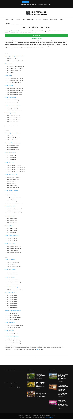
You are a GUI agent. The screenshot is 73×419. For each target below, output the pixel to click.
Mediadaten (23, 4)
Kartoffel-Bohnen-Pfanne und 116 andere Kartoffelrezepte (40, 384)
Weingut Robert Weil (9, 330)
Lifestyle (8, 23)
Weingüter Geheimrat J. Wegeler (12, 336)
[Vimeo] (40, 6)
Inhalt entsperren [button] (36, 35)
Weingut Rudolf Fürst (9, 162)
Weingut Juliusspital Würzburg (11, 190)
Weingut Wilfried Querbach (11, 292)
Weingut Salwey (8, 75)
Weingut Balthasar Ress (10, 277)
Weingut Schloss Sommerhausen (12, 235)
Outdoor (38, 19)
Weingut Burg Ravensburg (10, 113)
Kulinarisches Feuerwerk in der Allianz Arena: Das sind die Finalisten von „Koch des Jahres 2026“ (63, 403)
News (7, 19)
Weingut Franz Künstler (10, 259)
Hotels (23, 19)
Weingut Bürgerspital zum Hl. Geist (12, 133)
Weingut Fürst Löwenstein (10, 206)
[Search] (67, 28)
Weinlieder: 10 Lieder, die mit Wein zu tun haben (41, 375)
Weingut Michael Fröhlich (10, 152)
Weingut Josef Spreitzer (10, 322)
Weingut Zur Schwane (9, 225)
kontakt (50, 4)
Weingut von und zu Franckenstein (12, 105)
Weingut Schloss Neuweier (10, 97)
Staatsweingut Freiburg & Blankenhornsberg (14, 56)
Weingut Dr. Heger (9, 85)
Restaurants (30, 19)
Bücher (62, 19)
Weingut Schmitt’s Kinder (10, 216)
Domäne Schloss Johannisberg (11, 287)
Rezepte (17, 19)
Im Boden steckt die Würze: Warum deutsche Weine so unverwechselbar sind (63, 376)
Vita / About (34, 4)
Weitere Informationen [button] (36, 38)
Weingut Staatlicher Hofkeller (11, 174)
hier (38, 349)
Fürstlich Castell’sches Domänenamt (13, 142)
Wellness (45, 19)
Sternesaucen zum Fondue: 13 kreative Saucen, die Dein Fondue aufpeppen (40, 394)
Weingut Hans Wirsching (10, 243)
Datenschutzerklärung (42, 4)
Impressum (29, 4)
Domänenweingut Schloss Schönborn (13, 310)
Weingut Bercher (8, 63)
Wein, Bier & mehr (53, 19)
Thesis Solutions (49, 417)
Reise (12, 19)
